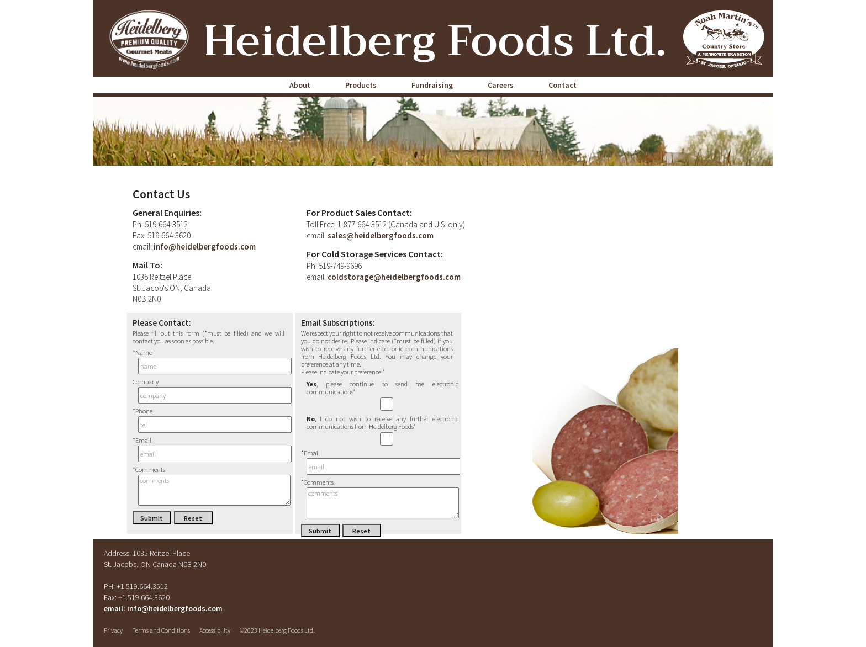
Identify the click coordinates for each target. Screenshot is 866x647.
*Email (208, 449)
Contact (562, 85)
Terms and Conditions (161, 630)
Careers (501, 85)
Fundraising (432, 85)
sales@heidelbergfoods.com (380, 235)
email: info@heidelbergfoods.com (163, 608)
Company (208, 391)
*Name (208, 361)
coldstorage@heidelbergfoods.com (393, 277)
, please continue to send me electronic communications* (382, 395)
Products (361, 85)
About (299, 85)
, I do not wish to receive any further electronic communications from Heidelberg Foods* (382, 430)
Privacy (113, 630)
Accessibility (214, 630)
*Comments (208, 486)
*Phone (208, 420)
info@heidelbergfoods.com (204, 246)
